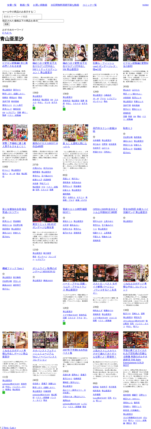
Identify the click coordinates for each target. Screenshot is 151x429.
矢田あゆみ (76, 182)
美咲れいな (128, 403)
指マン (5, 173)
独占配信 (45, 100)
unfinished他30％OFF (11, 384)
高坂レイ (66, 179)
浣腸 (19, 112)
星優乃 (44, 383)
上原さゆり (108, 221)
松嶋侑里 (77, 378)
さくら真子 (18, 105)
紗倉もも (66, 190)
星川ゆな (127, 153)
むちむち (7, 33)
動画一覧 (24, 5)
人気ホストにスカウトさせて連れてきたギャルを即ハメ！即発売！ (104, 353)
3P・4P (96, 98)
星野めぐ (75, 375)
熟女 (45, 400)
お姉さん (72, 197)
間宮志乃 (138, 317)
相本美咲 (127, 395)
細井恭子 (17, 285)
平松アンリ (44, 183)
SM (3, 112)
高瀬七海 (66, 375)
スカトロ (77, 103)
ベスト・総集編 (14, 115)
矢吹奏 (35, 183)
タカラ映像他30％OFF (132, 417)
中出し (40, 102)
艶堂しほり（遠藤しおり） (13, 94)
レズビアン (11, 112)
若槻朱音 (127, 113)
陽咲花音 (17, 109)
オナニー (80, 197)
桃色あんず (97, 310)
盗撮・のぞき (81, 200)
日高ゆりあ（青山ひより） (74, 396)
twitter (145, 5)
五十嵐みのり (47, 176)
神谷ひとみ (128, 145)
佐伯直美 (112, 144)
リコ (95, 229)
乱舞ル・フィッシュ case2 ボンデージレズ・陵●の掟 (105, 66)
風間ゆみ (66, 400)
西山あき (127, 90)
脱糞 (82, 101)
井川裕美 (112, 387)
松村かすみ (67, 229)
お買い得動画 (40, 5)
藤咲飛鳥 (66, 194)
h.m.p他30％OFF (99, 398)
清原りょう (137, 406)
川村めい (107, 152)
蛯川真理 (47, 253)
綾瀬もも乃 (37, 180)
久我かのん (37, 168)
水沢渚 (66, 225)
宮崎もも (136, 313)
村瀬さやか (97, 152)
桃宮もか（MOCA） (131, 399)
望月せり (17, 90)
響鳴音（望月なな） (71, 382)
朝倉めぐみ (106, 237)
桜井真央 (97, 391)
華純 (20, 97)
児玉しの (17, 281)
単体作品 (36, 100)
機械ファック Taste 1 (13, 268)
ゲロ (43, 187)
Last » (13, 427)
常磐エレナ (138, 101)
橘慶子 (135, 395)
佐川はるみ (48, 168)
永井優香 (97, 140)
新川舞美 (17, 277)
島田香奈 (138, 137)
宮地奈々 (127, 406)
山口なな (136, 90)
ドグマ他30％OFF (70, 315)
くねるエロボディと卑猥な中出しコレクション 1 (135, 286)
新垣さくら (67, 221)
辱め (105, 101)
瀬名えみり (128, 141)
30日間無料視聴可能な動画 (65, 5)
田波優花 (77, 186)
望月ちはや (97, 221)
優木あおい (74, 225)
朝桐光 (5, 97)
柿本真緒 (15, 101)
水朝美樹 (127, 98)
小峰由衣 (107, 95)
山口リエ (105, 148)
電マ (65, 197)
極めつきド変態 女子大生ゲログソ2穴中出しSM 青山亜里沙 (75, 66)
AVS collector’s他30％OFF (134, 321)
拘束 (130, 116)
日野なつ (143, 395)
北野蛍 (104, 144)
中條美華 (47, 391)
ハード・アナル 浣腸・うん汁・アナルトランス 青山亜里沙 (75, 286)
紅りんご (6, 170)
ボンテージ (97, 101)
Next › (6, 427)
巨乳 (38, 190)
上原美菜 (107, 233)
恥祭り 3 (127, 128)
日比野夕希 (128, 137)
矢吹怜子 (97, 148)
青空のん (36, 176)
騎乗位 (8, 389)
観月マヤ (127, 313)
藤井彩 (137, 403)
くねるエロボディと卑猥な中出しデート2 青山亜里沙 (15, 353)
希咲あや (13, 97)
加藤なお (52, 383)
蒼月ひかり (67, 378)
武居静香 (47, 180)
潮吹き (129, 423)
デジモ (47, 102)
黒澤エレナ (7, 109)
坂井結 (96, 387)
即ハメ (99, 401)
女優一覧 (12, 5)
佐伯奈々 (36, 383)
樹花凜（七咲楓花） (131, 410)
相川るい (75, 179)
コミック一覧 (90, 5)
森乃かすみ (67, 233)
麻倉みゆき (7, 285)
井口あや (97, 144)
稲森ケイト (97, 233)
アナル (103, 98)
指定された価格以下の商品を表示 (20, 20)
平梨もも (97, 237)
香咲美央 (66, 182)
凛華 (143, 313)
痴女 (18, 173)
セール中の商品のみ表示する (17, 11)
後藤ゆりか (108, 310)
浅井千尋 (6, 101)
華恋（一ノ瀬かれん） (132, 94)
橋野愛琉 (36, 172)
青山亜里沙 (7, 90)
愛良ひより (7, 105)
